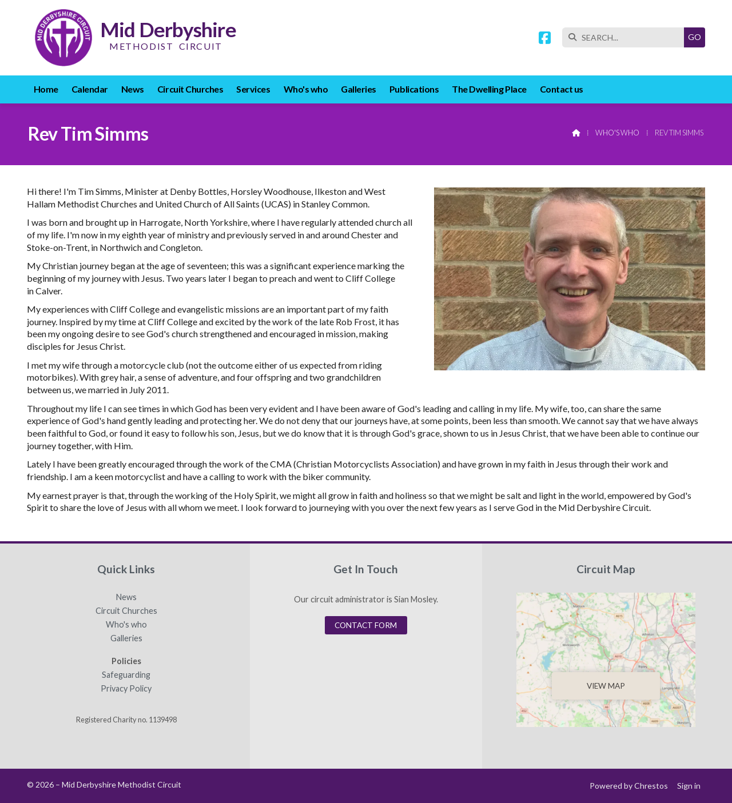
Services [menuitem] (253, 88)
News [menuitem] (132, 88)
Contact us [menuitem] (561, 88)
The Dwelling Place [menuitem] (489, 88)
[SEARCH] (626, 37)
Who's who (617, 132)
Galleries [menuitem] (358, 88)
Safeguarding (126, 675)
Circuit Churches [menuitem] (190, 88)
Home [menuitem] (46, 88)
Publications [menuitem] (414, 88)
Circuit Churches (126, 611)
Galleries (126, 638)
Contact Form (366, 625)
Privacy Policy (126, 688)
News (126, 597)
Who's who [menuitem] (306, 88)
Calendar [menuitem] (89, 88)
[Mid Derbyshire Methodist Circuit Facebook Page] (545, 39)
